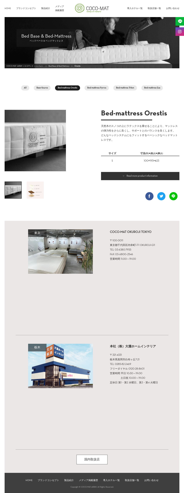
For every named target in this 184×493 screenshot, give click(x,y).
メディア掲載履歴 (59, 8)
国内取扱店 (92, 459)
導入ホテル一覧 (135, 8)
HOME (8, 8)
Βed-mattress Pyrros (96, 88)
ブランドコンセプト (26, 8)
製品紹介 (45, 8)
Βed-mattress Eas (152, 88)
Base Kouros (42, 88)
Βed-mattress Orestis (67, 88)
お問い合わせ (172, 8)
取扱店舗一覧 (154, 8)
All (25, 88)
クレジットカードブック (92, 483)
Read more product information (142, 176)
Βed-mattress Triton (125, 88)
